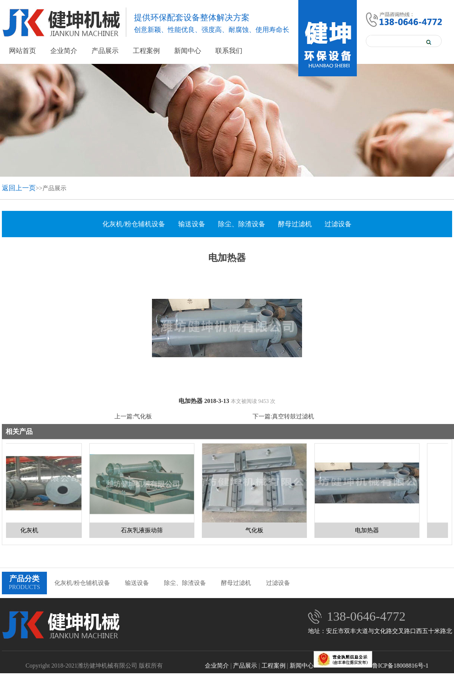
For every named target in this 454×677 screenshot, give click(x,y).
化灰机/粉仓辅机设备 (133, 224)
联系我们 (228, 51)
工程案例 (146, 51)
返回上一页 (19, 188)
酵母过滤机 (295, 224)
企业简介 (63, 51)
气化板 (143, 416)
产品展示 (105, 51)
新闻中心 (187, 51)
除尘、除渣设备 (241, 224)
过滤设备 (338, 224)
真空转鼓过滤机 (293, 416)
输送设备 (191, 224)
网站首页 (22, 51)
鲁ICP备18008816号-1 (371, 665)
